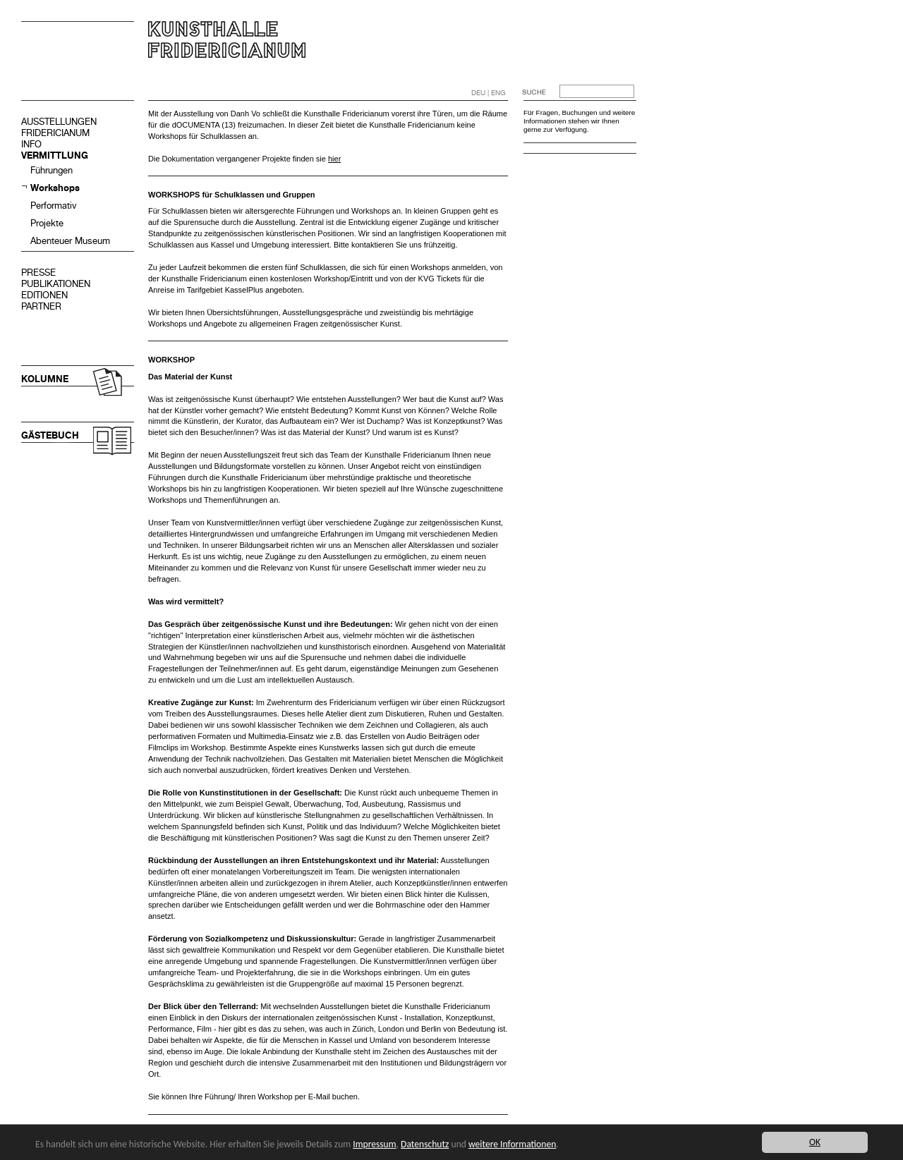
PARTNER (41, 306)
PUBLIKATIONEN (55, 284)
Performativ (53, 205)
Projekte (46, 223)
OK (814, 1142)
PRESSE (38, 272)
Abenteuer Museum (70, 241)
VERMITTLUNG (54, 155)
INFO (31, 144)
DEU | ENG (488, 93)
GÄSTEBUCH (50, 435)
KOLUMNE (44, 379)
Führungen (51, 170)
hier (334, 158)
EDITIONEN (44, 295)
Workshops (55, 188)
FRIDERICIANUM (55, 133)
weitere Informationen (512, 1144)
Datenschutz (425, 1144)
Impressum (374, 1144)
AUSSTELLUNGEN (59, 121)
